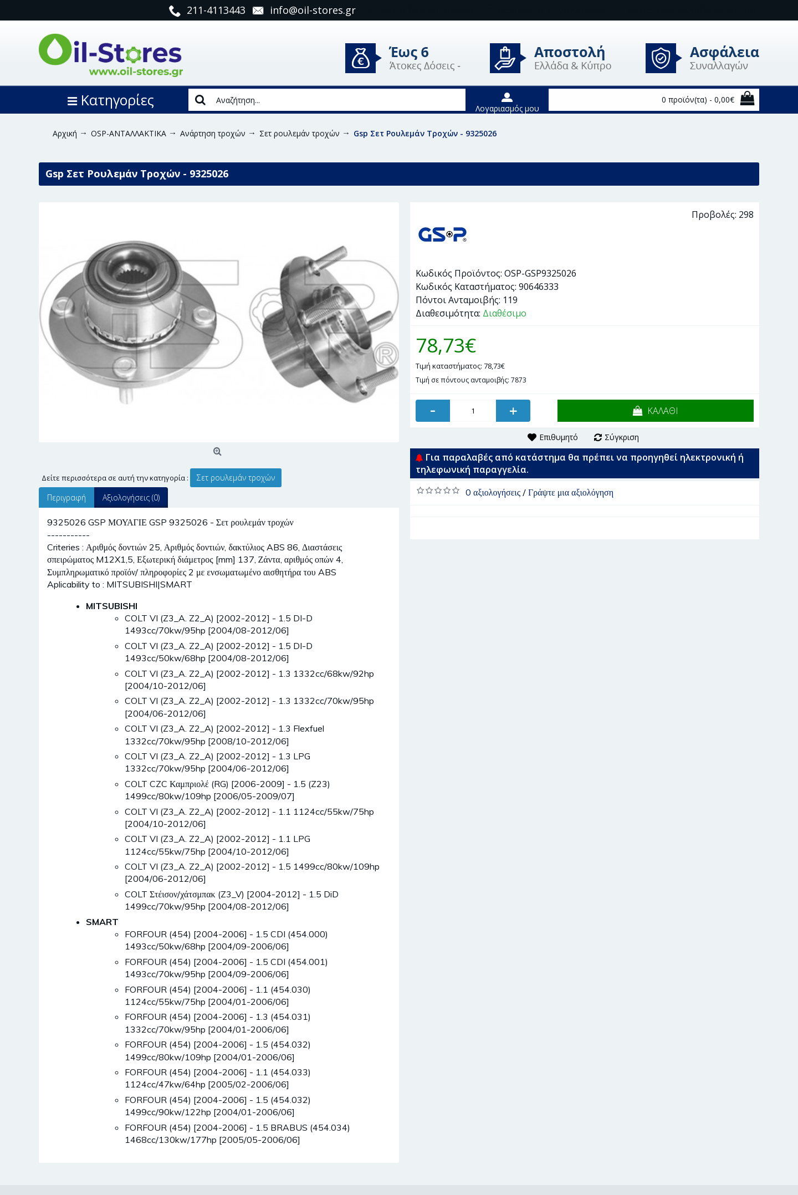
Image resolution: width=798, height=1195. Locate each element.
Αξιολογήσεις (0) (131, 497)
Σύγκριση (622, 437)
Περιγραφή (66, 497)
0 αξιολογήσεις (493, 492)
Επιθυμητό (558, 437)
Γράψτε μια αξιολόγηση (570, 492)
